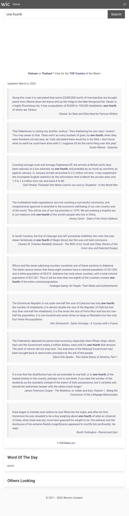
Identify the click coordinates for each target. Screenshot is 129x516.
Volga (71, 101)
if (79, 378)
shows (38, 269)
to (76, 101)
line (40, 236)
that (52, 97)
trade (35, 202)
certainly (106, 382)
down (38, 101)
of (85, 97)
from (23, 101)
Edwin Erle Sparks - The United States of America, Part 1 (85, 357)
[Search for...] (56, 14)
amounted (61, 173)
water (83, 412)
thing (96, 143)
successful (83, 202)
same (89, 143)
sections (94, 265)
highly (18, 105)
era (113, 210)
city (37, 105)
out (32, 139)
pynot (10, 465)
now (60, 202)
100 (81, 105)
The (14, 202)
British (94, 164)
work (20, 349)
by (88, 135)
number (21, 307)
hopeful (106, 210)
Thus (43, 277)
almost (53, 307)
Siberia (30, 101)
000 (68, 97)
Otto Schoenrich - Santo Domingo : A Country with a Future (84, 323)
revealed (40, 416)
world (23, 210)
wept (15, 428)
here (53, 349)
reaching (69, 202)
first (105, 412)
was (60, 236)
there (72, 139)
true (19, 374)
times (66, 311)
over (102, 143)
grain (83, 135)
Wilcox (16, 265)
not (86, 240)
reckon (110, 131)
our (93, 206)
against (16, 173)
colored (85, 269)
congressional (20, 206)
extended (66, 374)
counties (55, 265)
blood (64, 240)
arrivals (82, 164)
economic (68, 206)
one (44, 210)
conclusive (100, 240)
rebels (62, 386)
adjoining (43, 265)
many (62, 135)
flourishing (28, 105)
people (71, 214)
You (15, 135)
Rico (93, 311)
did (37, 349)
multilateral (24, 202)
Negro (56, 240)
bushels (71, 135)
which (111, 340)
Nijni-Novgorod (91, 101)
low (37, 168)
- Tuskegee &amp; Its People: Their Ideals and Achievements (83, 285)
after (95, 412)
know (111, 139)
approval (35, 206)
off (70, 164)
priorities (64, 210)
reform (31, 349)
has (45, 105)
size (73, 303)
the (44, 101)
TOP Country (77, 73)
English (35, 177)
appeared (74, 424)
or (88, 374)
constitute (67, 265)
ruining (39, 131)
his (90, 131)
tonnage (28, 164)
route (28, 97)
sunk (37, 164)
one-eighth (75, 277)
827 (31, 277)
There (44, 135)
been (15, 168)
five (60, 311)
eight (58, 269)
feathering (82, 131)
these (84, 265)
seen (59, 277)
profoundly (104, 424)
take (87, 378)
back (31, 353)
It (41, 105)
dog (56, 416)
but (71, 240)
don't (105, 139)
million (79, 173)
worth (79, 97)
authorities (31, 386)
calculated (43, 97)
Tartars (32, 109)
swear (27, 135)
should (16, 386)
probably (79, 168)
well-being (81, 206)
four (14, 319)
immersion (18, 416)
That (15, 131)
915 (49, 273)
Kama (50, 101)
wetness (100, 420)
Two (59, 349)
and (56, 101)
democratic (45, 353)
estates (25, 378)
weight (79, 420)
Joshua (62, 131)
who (77, 214)
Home (16, 4)
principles (58, 353)
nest (101, 131)
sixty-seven (75, 273)
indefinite (86, 236)
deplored (36, 340)
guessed (65, 420)
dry (43, 420)
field (96, 139)
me (46, 131)
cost (20, 345)
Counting (17, 164)
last (36, 139)
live (83, 214)
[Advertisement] (64, 46)
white (22, 273)
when (107, 135)
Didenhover (25, 131)
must (50, 420)
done (49, 143)
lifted (67, 412)
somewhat (74, 236)
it (32, 97)
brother (53, 131)
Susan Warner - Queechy (103, 147)
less (14, 311)
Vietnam (33, 73)
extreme (37, 424)
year (41, 139)
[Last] (72, 443)
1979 (76, 210)
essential (48, 206)
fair (103, 101)
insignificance (59, 424)
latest (20, 269)
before (50, 412)
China (92, 214)
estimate (45, 168)
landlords (17, 382)
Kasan (110, 101)
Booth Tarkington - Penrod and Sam (97, 432)
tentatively (26, 240)
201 (109, 269)
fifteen (96, 340)
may (20, 135)
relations (25, 214)
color (101, 236)
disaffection (39, 374)
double (62, 307)
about (74, 416)
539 (114, 269)
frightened (62, 164)
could (36, 143)
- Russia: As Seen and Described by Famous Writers (88, 113)
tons (91, 173)
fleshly (47, 424)
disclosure (18, 424)
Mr (62, 181)
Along (15, 97)
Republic (36, 303)
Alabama (107, 265)
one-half (61, 303)
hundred (51, 315)
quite (52, 303)
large (83, 315)
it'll (75, 143)
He (113, 424)
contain (104, 277)
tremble (34, 412)
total (105, 273)
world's (62, 214)
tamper (43, 386)
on (20, 143)
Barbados (95, 315)
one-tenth (71, 378)
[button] (124, 4)
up (61, 101)
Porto (86, 311)
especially (79, 340)
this (22, 97)
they (113, 135)
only (113, 177)
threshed (24, 139)
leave (52, 181)
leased (16, 378)
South (18, 236)
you (82, 378)
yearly (15, 101)
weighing (64, 416)
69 (44, 273)
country (105, 206)
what (15, 143)
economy (66, 340)
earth (26, 143)
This (30, 210)
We (82, 210)
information (67, 177)
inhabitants (95, 105)
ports (102, 164)
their (74, 382)
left (65, 236)
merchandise (94, 97)
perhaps (52, 378)
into (72, 412)
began (22, 412)
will (36, 210)
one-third (108, 168)
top (57, 210)
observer (110, 416)
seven (33, 265)
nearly (46, 345)
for (85, 345)
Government (35, 345)
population (56, 105)
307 (36, 277)
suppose (68, 143)
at (88, 164)
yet (58, 374)
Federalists (24, 340)
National (87, 349)
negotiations (45, 202)
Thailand (47, 73)
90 (68, 105)
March (86, 177)
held (91, 240)
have (43, 143)
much (95, 168)
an (103, 416)
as (57, 135)
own (95, 131)
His (93, 420)
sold (79, 345)
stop (47, 349)
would (79, 139)
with (55, 143)
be (84, 139)
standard (37, 382)
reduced (23, 168)
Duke (15, 412)
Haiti (101, 307)
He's (72, 131)
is (35, 97)
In (34, 173)
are (105, 97)
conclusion (97, 202)
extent (64, 382)
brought (112, 97)
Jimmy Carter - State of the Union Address (93, 218)
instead (48, 382)
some (58, 97)
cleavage (51, 236)
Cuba (82, 303)
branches (68, 349)
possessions (85, 382)
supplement (109, 173)
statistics (45, 177)
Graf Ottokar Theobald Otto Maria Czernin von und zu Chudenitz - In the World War (70, 185)
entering (94, 210)
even (42, 412)
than (20, 311)
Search (116, 14)
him (95, 424)
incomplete (23, 177)
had (52, 139)
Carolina (28, 236)
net (86, 173)
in (88, 139)
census (29, 269)
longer (77, 386)
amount (110, 345)
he (30, 143)
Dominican (23, 303)
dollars (66, 345)
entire (31, 281)
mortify (87, 424)
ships (104, 340)
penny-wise (53, 340)
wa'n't (52, 135)
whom (19, 109)
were (15, 139)
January (26, 173)
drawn (16, 240)
